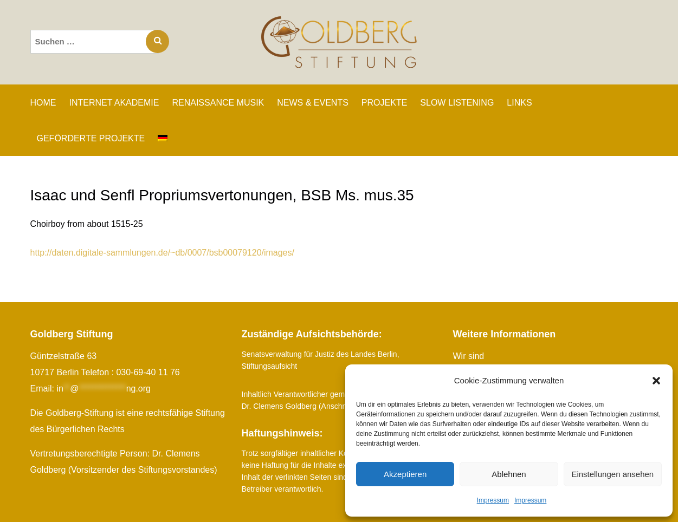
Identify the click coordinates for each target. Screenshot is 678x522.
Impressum (493, 500)
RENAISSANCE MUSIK (218, 102)
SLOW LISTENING (457, 102)
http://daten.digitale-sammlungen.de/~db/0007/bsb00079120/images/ (162, 252)
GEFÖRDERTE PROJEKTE (91, 138)
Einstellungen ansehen (612, 474)
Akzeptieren (405, 474)
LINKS (519, 102)
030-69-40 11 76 (147, 372)
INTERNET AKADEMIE (114, 102)
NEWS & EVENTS (312, 102)
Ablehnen (509, 474)
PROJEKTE (384, 102)
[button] (656, 380)
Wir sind (469, 356)
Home (43, 102)
